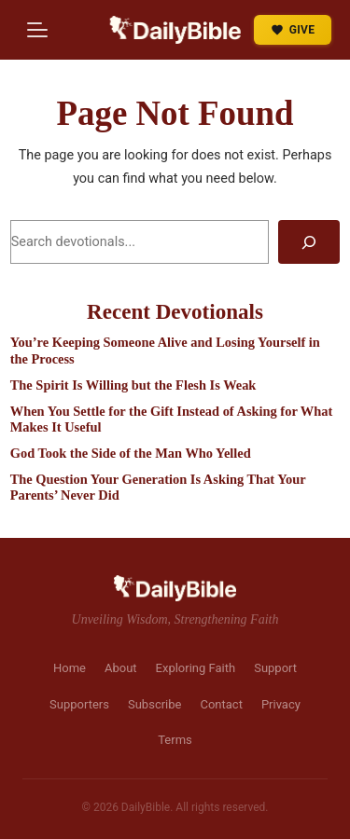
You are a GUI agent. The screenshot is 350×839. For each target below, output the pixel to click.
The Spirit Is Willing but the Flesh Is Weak (133, 385)
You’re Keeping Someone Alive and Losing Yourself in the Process (165, 350)
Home (69, 668)
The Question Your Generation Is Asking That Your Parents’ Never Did (158, 487)
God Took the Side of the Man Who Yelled (130, 453)
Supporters (79, 704)
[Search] (309, 242)
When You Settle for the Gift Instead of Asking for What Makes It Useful (171, 419)
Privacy (281, 704)
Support (275, 668)
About (121, 668)
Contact (221, 704)
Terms (175, 740)
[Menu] (37, 29)
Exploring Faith (196, 668)
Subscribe (154, 704)
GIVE (293, 29)
